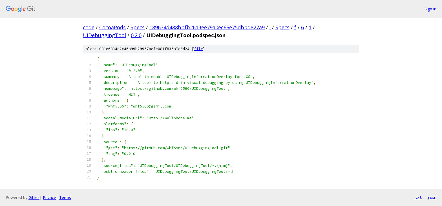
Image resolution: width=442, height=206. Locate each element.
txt (418, 197)
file (198, 48)
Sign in (430, 9)
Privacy (49, 197)
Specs (138, 27)
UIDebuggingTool (104, 35)
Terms (65, 197)
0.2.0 (136, 35)
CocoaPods (112, 27)
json (431, 197)
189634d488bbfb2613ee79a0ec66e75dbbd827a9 (207, 27)
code (88, 27)
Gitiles (33, 197)
